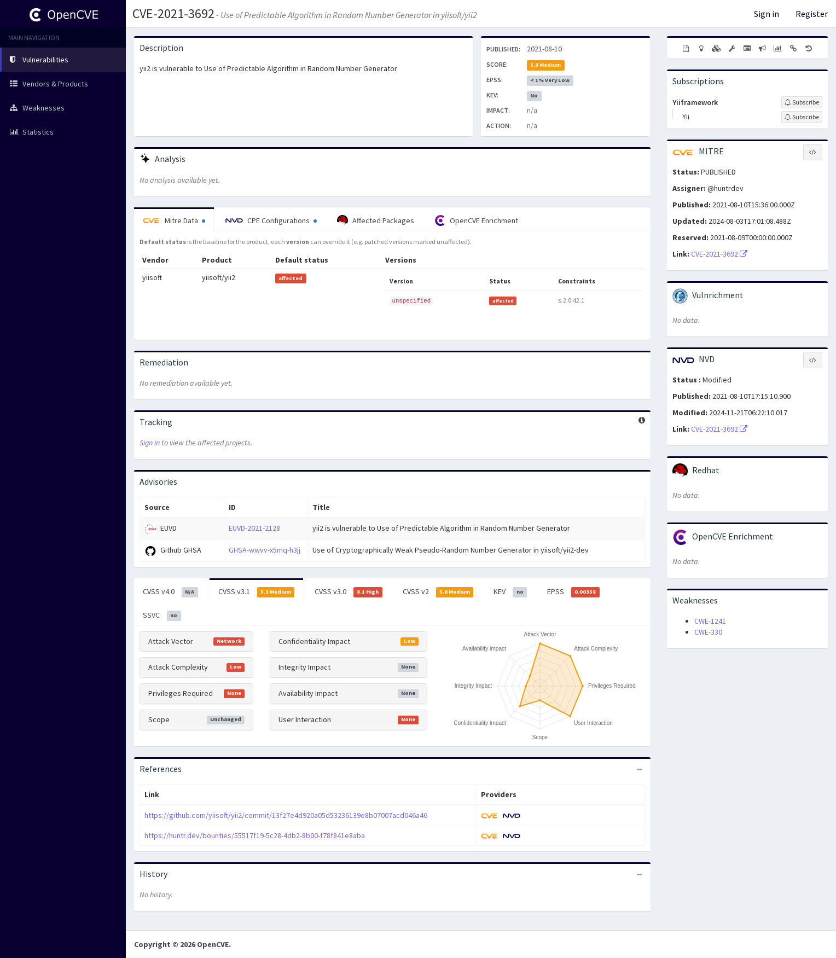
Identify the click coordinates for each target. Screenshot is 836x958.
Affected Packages (375, 220)
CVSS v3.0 (348, 592)
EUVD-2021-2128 (254, 528)
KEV (510, 592)
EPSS (573, 592)
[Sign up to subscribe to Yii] (801, 117)
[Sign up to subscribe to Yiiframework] (801, 102)
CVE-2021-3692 (173, 13)
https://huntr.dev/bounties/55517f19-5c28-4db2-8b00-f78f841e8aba (254, 835)
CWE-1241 (710, 621)
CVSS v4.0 (170, 592)
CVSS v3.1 (256, 592)
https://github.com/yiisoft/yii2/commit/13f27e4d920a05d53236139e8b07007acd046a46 (285, 815)
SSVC (162, 615)
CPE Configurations (271, 220)
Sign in (766, 13)
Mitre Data (174, 220)
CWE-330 (708, 632)
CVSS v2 (438, 592)
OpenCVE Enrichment (476, 220)
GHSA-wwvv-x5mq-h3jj (264, 550)
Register (812, 13)
